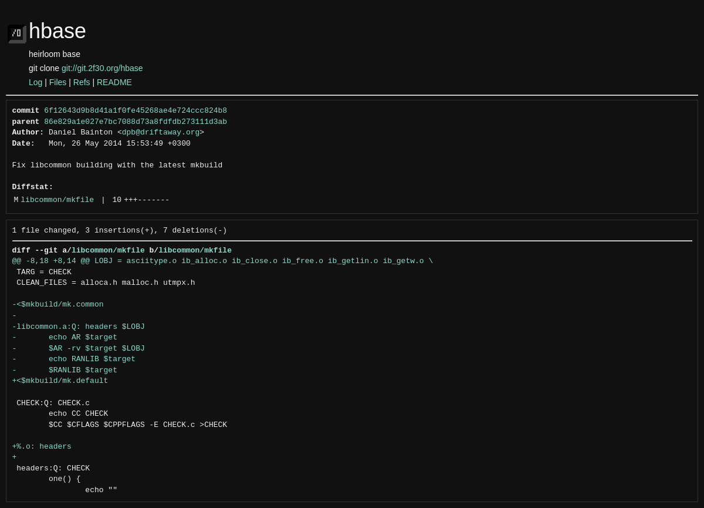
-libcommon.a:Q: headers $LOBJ (78, 327)
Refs (81, 82)
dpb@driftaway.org (161, 132)
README (114, 82)
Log (35, 82)
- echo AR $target (64, 337)
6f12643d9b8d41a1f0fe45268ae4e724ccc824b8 (135, 111)
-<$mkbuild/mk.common (58, 305)
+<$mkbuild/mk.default (60, 381)
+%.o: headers (42, 447)
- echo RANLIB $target (74, 359)
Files (58, 82)
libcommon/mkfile (57, 200)
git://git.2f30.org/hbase (102, 68)
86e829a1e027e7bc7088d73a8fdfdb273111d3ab (135, 122)
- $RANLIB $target (64, 370)
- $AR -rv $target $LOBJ (78, 349)
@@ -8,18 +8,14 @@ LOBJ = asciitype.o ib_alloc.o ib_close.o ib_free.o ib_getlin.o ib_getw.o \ (223, 261)
